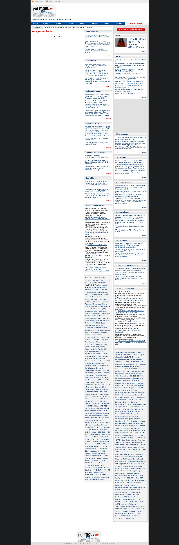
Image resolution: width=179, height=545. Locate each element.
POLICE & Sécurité (103, 444)
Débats (82, 23)
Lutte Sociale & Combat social (100, 403)
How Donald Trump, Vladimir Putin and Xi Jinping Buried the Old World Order (97, 232)
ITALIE (98, 382)
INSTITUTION (94, 377)
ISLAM (87, 380)
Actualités (46, 23)
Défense (88, 313)
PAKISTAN (88, 439)
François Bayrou (90, 356)
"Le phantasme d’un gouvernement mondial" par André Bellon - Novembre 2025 (97, 36)
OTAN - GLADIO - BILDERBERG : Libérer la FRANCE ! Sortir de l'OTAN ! (129, 70)
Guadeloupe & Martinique (93, 370)
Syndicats (88, 470)
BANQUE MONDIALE (97, 294)
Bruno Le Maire (91, 297)
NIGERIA (99, 427)
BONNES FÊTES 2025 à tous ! (97, 245)
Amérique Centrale (101, 285)
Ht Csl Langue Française (93, 373)
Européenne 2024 (100, 344)
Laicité (93, 396)
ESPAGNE (96, 339)
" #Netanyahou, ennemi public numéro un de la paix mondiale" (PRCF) (97, 190)
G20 (108, 361)
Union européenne (121, 513)
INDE (105, 375)
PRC (102, 446)
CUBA (96, 311)
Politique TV (107, 23)
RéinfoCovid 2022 (98, 453)
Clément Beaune (90, 306)
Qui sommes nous (106, 543)
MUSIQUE (88, 422)
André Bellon (101, 287)
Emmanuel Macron (104, 330)
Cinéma (104, 304)
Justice (101, 394)
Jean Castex (90, 387)
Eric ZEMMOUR (101, 337)
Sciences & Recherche (98, 463)
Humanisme (106, 373)
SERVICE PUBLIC (137, 506)
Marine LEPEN (102, 411)
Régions (119, 23)
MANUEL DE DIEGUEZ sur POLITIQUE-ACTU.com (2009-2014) (96, 156)
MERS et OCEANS (91, 418)
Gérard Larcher (90, 368)
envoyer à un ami (38, 1)
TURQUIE (107, 470)
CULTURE (102, 311)
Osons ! (71, 23)
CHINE (93, 302)
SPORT (106, 468)
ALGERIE (88, 283)
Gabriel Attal (93, 363)
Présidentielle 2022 (136, 492)
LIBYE (96, 401)
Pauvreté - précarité (91, 441)
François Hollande (102, 356)
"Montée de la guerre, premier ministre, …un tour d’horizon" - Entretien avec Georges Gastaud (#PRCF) (97, 195)
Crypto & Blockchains (122, 378)
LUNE (101, 401)
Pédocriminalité (104, 441)
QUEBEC (103, 451)
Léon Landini (94, 399)
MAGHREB (103, 406)
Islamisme (94, 380)
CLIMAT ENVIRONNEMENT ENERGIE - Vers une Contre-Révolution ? (129, 90)
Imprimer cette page (70, 543)
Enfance (87, 335)
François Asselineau (134, 411)
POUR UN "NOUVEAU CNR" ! (125, 93)
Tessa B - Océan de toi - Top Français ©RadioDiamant (137, 43)
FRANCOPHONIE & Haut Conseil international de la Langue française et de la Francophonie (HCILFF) (130, 65)
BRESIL (107, 294)
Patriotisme (105, 439)
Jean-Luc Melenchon (101, 387)
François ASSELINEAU (100, 354)
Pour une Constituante (92, 446)
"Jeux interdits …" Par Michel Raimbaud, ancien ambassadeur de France (96, 50)
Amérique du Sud (90, 287)
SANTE (104, 460)
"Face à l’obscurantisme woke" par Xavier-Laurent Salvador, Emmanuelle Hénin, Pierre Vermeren (129, 278)
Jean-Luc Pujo (89, 389)
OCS (99, 432)
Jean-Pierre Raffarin (131, 445)
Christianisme (96, 304)
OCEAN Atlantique (92, 430)
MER (105, 415)
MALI (108, 408)
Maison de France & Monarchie (95, 408)
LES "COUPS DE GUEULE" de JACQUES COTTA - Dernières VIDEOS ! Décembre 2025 (97, 65)
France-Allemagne (91, 351)
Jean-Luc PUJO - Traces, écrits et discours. (129, 81)
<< (52, 36)
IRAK (101, 377)
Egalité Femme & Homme (123, 390)
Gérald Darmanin (103, 366)
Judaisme (94, 394)
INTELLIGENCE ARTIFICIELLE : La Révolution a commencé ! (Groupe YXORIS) (130, 78)
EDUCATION (96, 323)
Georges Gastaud (90, 366)
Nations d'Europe (120, 471)
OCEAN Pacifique (90, 432)
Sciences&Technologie (92, 465)
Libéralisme (88, 401)
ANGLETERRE (90, 290)
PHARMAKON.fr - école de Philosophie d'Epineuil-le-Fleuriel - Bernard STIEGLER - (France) (97, 168)
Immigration (90, 375)
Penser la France (90, 444)
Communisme (105, 306)
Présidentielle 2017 (91, 449)
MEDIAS (100, 415)
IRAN (106, 377)
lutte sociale (139, 452)
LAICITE (98, 396)
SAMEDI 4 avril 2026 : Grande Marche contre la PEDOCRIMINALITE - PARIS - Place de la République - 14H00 (97, 96)
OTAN (102, 437)
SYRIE (95, 470)
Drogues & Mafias (90, 318)
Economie (99, 320)
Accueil (35, 23)
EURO (87, 344)
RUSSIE (99, 458)
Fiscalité (100, 349)
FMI (105, 349)
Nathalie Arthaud (98, 422)
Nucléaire (107, 427)
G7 (87, 363)
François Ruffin (90, 358)
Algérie (95, 283)
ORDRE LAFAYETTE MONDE (135, 480)
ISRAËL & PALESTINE (136, 435)
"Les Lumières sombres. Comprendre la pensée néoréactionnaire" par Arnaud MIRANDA (130, 269)
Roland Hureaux (90, 458)
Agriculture (96, 280)
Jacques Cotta (99, 385)
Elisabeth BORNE (90, 330)
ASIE (86, 294)
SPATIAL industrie (97, 468)
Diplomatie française (98, 316)
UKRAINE (89, 472)
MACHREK (89, 406)
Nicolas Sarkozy (90, 427)
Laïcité (87, 396)
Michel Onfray (98, 420)
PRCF (107, 446)
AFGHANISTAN (100, 278)
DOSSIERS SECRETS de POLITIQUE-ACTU (129, 83)
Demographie (96, 313)
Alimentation (102, 283)
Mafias (96, 406)
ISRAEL (100, 380)
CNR (98, 306)
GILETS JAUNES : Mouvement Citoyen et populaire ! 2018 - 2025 (128, 86)
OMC (108, 432)
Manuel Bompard (90, 411)
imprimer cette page (54, 1)
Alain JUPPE (105, 280)
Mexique (101, 418)
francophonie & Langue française (95, 361)
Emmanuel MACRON (93, 332)
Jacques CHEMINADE (128, 438)
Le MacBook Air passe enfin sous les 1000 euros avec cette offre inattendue (68, 27)
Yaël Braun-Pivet (98, 479)
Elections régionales (100, 328)
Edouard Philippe (128, 388)
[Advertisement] (104, 11)
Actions (59, 23)
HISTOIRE (106, 370)
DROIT (100, 318)
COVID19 (89, 309)
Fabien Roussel (90, 347)
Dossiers (95, 23)
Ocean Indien (103, 430)
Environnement (96, 335)
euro (92, 344)
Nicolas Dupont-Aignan (99, 425)
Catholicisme (101, 297)
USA (95, 475)
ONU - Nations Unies (97, 434)
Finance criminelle (91, 349)
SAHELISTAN (96, 460)
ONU (87, 434)
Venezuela (88, 479)
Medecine (99, 413)
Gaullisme (101, 363)
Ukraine (96, 472)
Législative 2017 (120, 449)
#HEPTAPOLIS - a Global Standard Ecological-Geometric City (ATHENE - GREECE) (97, 162)
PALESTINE (97, 439)
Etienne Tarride (101, 342)
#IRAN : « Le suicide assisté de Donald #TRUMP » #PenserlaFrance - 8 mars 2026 (97, 218)
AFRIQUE (88, 280)
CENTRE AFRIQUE (91, 299)
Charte (96, 543)
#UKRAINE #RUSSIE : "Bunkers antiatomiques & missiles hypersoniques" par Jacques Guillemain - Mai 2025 (97, 80)
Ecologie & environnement (134, 385)
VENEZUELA (95, 477)
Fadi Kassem (100, 347)
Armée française (103, 292)
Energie (103, 332)
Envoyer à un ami (85, 543)
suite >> (108, 56)
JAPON (107, 385)
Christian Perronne (138, 371)
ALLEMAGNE (89, 285)
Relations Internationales (93, 456)
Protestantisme (94, 451)
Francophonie (100, 358)
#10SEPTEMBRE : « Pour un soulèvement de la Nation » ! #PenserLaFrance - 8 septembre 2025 (97, 269)
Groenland (99, 368)
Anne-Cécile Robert (102, 290)
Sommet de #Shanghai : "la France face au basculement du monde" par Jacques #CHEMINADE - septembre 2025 (97, 184)
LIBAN (101, 399)
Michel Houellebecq (135, 466)
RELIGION (105, 456)
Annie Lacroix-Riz (90, 292)
